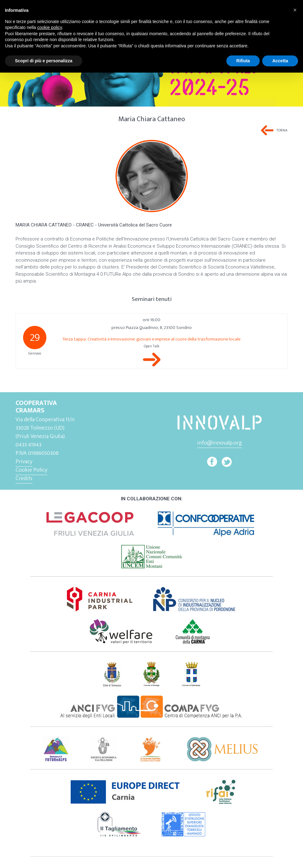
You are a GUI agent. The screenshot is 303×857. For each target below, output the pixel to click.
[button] (295, 10)
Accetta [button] (280, 60)
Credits (24, 478)
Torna (282, 130)
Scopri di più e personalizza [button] (43, 60)
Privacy (24, 461)
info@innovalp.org (219, 443)
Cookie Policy (31, 470)
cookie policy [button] (49, 27)
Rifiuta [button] (243, 60)
